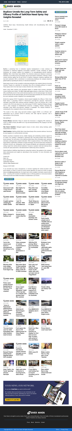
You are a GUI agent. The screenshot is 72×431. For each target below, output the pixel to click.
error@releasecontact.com (14, 172)
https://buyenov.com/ (13, 163)
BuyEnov (5, 69)
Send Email (9, 160)
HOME (5, 2)
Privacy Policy (64, 429)
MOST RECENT (12, 2)
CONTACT (24, 2)
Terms (57, 429)
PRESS (19, 2)
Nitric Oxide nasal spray (27, 91)
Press (28, 422)
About (32, 422)
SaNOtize (5, 74)
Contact (43, 422)
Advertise (37, 422)
